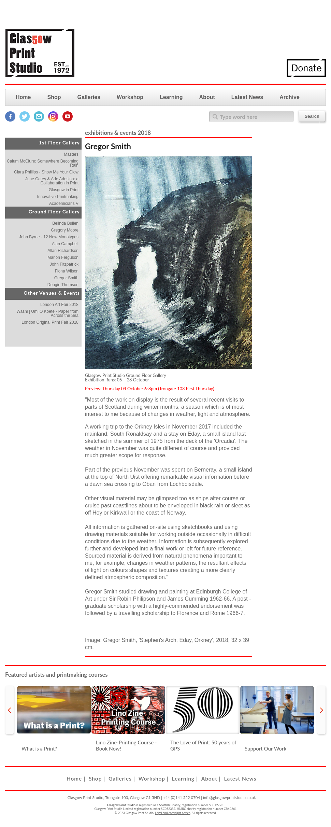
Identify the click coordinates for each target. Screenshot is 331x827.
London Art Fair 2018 (59, 305)
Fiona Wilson (66, 271)
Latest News (247, 97)
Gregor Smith (66, 278)
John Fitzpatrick (64, 264)
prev (9, 710)
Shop (54, 97)
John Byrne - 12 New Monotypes (48, 237)
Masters (71, 154)
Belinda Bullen (65, 223)
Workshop (130, 97)
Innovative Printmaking (57, 197)
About (207, 97)
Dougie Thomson (62, 285)
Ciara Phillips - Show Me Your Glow (46, 172)
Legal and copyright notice (172, 813)
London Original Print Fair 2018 (49, 322)
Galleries (88, 97)
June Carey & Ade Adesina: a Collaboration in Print (51, 181)
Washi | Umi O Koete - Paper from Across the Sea (47, 313)
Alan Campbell (65, 244)
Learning (171, 97)
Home (23, 97)
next (321, 710)
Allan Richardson (62, 251)
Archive (289, 97)
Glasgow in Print (63, 190)
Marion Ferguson (62, 257)
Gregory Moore (64, 230)
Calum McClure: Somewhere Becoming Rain (42, 163)
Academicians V (63, 203)
